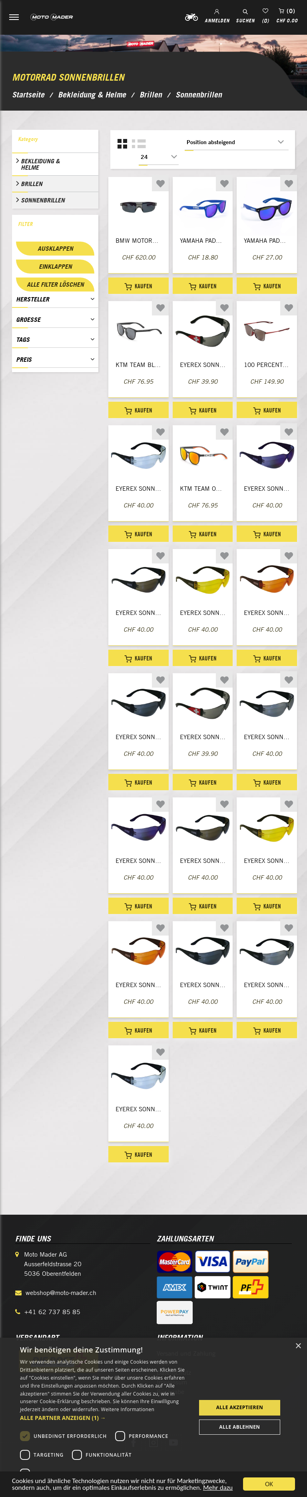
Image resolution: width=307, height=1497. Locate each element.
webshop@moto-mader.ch (61, 1293)
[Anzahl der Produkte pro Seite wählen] (159, 157)
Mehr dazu (218, 1488)
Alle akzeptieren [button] (239, 1407)
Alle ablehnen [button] (239, 1427)
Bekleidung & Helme (40, 164)
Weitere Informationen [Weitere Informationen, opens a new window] (128, 1409)
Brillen (31, 183)
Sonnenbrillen (43, 200)
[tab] (55, 141)
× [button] (298, 1346)
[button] (105, 1418)
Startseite (28, 94)
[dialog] (153, 1417)
